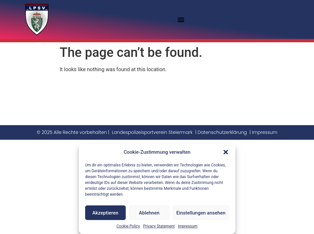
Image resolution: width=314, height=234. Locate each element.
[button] (225, 152)
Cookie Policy (128, 226)
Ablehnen (149, 213)
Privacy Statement (159, 226)
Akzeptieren (105, 213)
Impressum (187, 226)
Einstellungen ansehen (200, 213)
